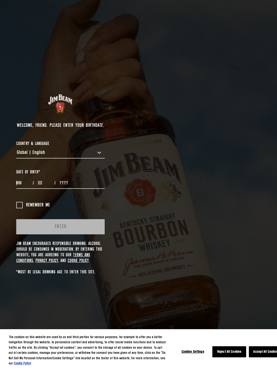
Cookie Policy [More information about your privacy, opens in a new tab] (22, 363)
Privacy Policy (46, 260)
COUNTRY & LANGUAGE (32, 143)
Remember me (33, 205)
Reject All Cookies (229, 352)
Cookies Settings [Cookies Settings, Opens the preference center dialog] (193, 352)
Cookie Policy (78, 260)
